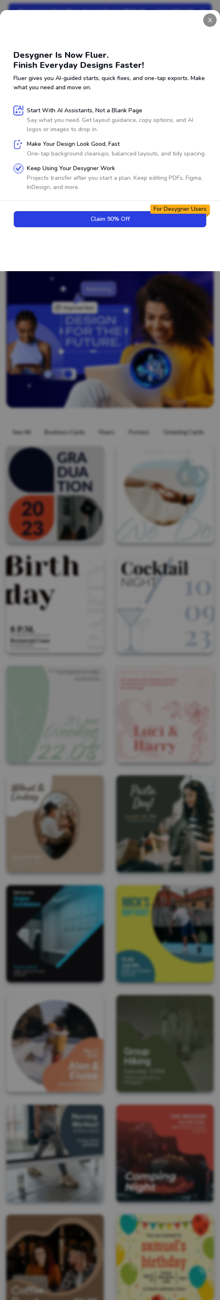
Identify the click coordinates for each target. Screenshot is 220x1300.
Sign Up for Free (45, 139)
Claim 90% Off (80, 234)
